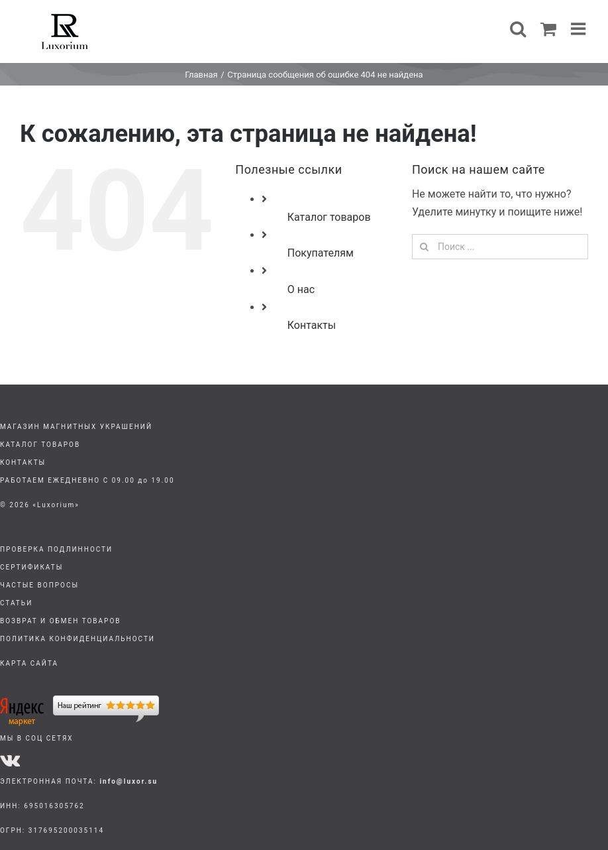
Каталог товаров (329, 217)
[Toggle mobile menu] (579, 28)
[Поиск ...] (500, 246)
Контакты (311, 325)
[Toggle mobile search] (518, 28)
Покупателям (320, 253)
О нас (301, 289)
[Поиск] (424, 246)
